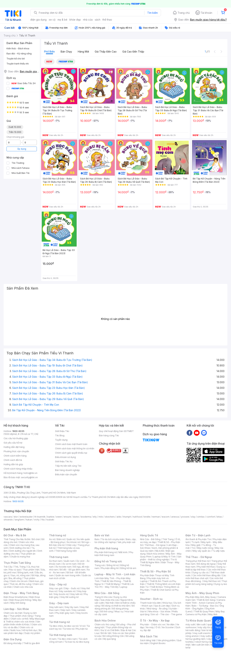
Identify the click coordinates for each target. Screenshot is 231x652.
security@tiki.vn (29, 477)
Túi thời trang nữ (59, 621)
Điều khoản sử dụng (65, 457)
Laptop (123, 587)
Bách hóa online (155, 553)
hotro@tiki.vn (30, 473)
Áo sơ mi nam (69, 563)
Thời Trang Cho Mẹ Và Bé (17, 539)
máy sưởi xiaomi (209, 636)
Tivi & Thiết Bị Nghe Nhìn (158, 561)
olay (193, 516)
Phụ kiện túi (82, 628)
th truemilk (39, 516)
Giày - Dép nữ (58, 584)
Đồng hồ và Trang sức (108, 561)
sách (97, 19)
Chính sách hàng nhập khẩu (18, 468)
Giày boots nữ (61, 594)
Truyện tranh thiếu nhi (17, 63)
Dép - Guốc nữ (71, 588)
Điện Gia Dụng (12, 639)
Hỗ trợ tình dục (29, 630)
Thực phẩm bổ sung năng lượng (206, 582)
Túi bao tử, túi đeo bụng (76, 641)
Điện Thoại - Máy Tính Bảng (21, 593)
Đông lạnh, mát (25, 572)
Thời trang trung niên (66, 550)
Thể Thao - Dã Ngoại (199, 556)
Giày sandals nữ (67, 591)
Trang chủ (184, 12)
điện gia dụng (38, 19)
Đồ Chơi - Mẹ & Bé (15, 535)
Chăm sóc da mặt (13, 613)
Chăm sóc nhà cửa (23, 587)
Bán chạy (66, 51)
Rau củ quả (15, 569)
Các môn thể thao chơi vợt (206, 577)
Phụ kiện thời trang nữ (106, 552)
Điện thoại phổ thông (20, 600)
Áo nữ (52, 539)
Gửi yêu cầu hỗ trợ (13, 442)
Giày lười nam (56, 607)
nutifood (137, 516)
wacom (165, 516)
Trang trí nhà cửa (103, 597)
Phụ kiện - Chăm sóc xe (152, 624)
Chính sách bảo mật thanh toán (71, 444)
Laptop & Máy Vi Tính (164, 556)
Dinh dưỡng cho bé (20, 548)
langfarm (19, 519)
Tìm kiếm (152, 12)
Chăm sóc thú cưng (105, 624)
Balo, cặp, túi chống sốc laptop (115, 541)
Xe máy (150, 627)
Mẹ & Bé (159, 550)
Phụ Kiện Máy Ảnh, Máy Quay (201, 597)
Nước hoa (15, 630)
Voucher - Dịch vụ (151, 598)
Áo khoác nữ (73, 542)
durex (76, 516)
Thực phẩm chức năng (21, 615)
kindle (147, 516)
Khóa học (167, 602)
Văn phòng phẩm (166, 640)
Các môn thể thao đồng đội (206, 575)
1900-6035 (18, 431)
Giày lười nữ (76, 594)
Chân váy (71, 545)
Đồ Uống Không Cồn (113, 636)
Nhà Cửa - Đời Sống (107, 593)
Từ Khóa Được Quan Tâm (201, 620)
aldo (119, 516)
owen (59, 516)
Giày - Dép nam (59, 603)
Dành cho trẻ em (19, 581)
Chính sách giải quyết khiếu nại (71, 452)
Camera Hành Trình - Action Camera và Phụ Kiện (205, 603)
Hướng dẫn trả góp (13, 464)
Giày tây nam (71, 607)
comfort (210, 516)
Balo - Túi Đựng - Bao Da (205, 605)
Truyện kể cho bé (15, 58)
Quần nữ (71, 539)
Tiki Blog (59, 435)
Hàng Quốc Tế (149, 535)
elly (95, 516)
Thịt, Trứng (19, 566)
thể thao (107, 19)
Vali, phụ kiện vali (126, 542)
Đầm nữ (61, 539)
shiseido (8, 519)
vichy (37, 519)
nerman (156, 516)
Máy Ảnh (212, 614)
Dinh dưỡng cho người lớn (22, 550)
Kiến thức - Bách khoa (17, 48)
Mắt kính (123, 552)
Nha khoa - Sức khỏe (159, 611)
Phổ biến (49, 51)
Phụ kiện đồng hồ (110, 568)
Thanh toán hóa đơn (150, 602)
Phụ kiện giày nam (64, 613)
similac (201, 516)
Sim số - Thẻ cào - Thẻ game (166, 614)
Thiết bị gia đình (31, 643)
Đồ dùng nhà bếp (12, 643)
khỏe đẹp (75, 19)
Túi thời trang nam (60, 634)
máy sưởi (190, 624)
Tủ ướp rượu (218, 550)
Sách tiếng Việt (148, 640)
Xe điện (171, 624)
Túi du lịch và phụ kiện (112, 539)
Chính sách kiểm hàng (15, 455)
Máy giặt (195, 545)
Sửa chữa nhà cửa (110, 600)
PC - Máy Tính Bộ (109, 587)
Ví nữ (82, 626)
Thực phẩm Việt (31, 569)
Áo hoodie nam (63, 566)
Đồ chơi (36, 539)
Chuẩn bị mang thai (20, 556)
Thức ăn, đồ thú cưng (20, 584)
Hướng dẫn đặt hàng (14, 447)
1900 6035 (18, 501)
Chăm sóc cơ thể (19, 618)
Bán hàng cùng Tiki (109, 435)
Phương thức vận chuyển (16, 451)
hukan (29, 519)
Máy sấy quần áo (201, 550)
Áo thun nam (55, 561)
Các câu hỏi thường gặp (16, 438)
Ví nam (52, 639)
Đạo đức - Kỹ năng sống (19, 53)
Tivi (193, 548)
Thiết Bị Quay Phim (204, 611)
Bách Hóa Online (105, 620)
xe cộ (52, 19)
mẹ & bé (62, 19)
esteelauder (26, 516)
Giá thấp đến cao (106, 51)
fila (43, 519)
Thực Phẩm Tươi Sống (17, 562)
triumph (127, 516)
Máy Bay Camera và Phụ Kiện (205, 613)
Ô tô (158, 627)
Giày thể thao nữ (211, 581)
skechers (110, 516)
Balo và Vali (102, 535)
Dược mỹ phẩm (32, 633)
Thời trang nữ (57, 535)
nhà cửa (88, 19)
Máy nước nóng (205, 548)
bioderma (86, 516)
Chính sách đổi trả (13, 460)
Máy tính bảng (17, 602)
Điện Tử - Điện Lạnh (198, 535)
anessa (175, 516)
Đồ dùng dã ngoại (206, 563)
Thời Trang (168, 539)
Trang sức (100, 565)
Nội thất (110, 602)
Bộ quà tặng (109, 639)
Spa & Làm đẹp (162, 605)
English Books (158, 643)
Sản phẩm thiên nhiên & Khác (22, 623)
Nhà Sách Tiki (149, 636)
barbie (50, 516)
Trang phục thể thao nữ (198, 561)
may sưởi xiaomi (201, 633)
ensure (67, 516)
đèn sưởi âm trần (200, 644)
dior (16, 516)
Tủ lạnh (195, 542)
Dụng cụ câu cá (200, 572)
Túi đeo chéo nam (67, 639)
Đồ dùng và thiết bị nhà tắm (116, 605)
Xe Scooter (168, 627)
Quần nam (69, 561)
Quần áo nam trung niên (67, 575)
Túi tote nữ (68, 628)
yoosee (185, 516)
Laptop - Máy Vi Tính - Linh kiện (115, 574)
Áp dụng (21, 148)
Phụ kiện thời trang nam (114, 554)
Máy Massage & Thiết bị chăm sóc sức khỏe (24, 620)
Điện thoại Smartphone (16, 597)
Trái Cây (8, 566)
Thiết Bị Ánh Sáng (206, 600)
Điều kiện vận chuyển (66, 474)
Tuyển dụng (61, 439)
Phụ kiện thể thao (206, 566)
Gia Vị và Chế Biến (110, 630)
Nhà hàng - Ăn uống (157, 608)
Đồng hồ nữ (113, 565)
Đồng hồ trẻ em (128, 568)
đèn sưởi (201, 624)
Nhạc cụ (119, 611)
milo (101, 516)
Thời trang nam (58, 556)
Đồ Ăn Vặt (106, 633)
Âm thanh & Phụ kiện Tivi (198, 539)
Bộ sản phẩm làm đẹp (23, 631)
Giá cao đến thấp (133, 51)
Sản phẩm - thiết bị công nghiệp (160, 558)
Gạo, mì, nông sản (20, 575)
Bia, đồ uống (15, 578)
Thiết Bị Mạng (112, 584)
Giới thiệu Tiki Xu (63, 461)
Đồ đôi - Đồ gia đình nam (72, 569)
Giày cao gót (55, 588)
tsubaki (50, 519)
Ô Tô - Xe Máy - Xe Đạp (155, 620)
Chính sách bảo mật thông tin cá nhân (74, 448)
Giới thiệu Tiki (62, 431)
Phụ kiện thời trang (106, 548)
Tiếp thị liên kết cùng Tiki (68, 465)
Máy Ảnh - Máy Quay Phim (202, 593)
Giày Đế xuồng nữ (69, 597)
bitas (219, 516)
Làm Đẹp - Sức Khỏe (16, 608)
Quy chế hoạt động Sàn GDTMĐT (116, 431)
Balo (97, 539)
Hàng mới (83, 51)
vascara (8, 516)
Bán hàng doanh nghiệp (67, 470)
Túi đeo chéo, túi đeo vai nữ (63, 626)
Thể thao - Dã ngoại (155, 545)
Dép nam (65, 610)
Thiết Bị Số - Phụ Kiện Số (155, 571)
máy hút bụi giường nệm (205, 637)
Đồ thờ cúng (106, 611)
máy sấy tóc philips (208, 627)
